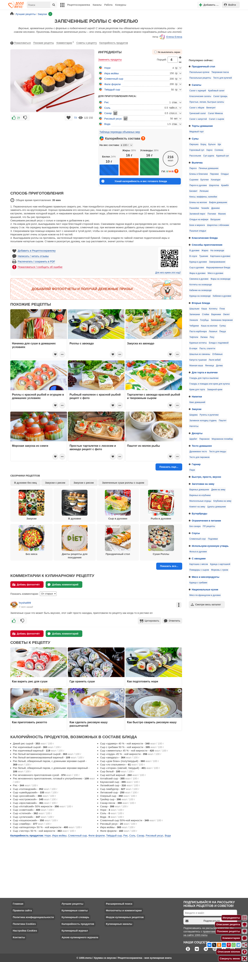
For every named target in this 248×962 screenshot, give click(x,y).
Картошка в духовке (220, 256)
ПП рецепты (209, 526)
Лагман (204, 337)
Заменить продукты (110, 59)
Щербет (193, 439)
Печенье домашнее (208, 168)
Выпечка (197, 162)
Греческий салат (197, 113)
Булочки (204, 179)
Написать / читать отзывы (33, 256)
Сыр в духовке (196, 267)
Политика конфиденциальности (33, 916)
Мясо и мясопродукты (205, 577)
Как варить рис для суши (30, 681)
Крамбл (225, 185)
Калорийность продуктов (113, 43)
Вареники (216, 314)
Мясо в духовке (215, 273)
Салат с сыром (216, 119)
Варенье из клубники (200, 495)
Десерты (197, 433)
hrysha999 (25, 602)
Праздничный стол (203, 66)
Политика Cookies (24, 923)
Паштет (222, 420)
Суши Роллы (161, 540)
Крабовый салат (216, 90)
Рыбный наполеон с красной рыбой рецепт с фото (95, 396)
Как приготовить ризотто (29, 721)
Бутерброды (199, 513)
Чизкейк (205, 208)
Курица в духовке (198, 262)
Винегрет (210, 107)
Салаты (196, 85)
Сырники (193, 179)
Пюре (192, 470)
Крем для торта (197, 389)
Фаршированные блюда (218, 267)
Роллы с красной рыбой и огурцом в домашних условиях (38, 396)
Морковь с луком (219, 570)
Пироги (193, 168)
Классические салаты (200, 96)
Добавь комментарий (63, 584)
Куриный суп (222, 156)
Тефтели (193, 337)
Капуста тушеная (198, 360)
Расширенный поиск (119, 903)
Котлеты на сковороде (200, 284)
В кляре (193, 348)
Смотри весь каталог (206, 604)
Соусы (196, 533)
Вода (107, 123)
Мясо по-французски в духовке (205, 595)
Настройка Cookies (25, 930)
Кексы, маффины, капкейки (203, 197)
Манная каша (196, 365)
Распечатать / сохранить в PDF (36, 261)
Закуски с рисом (55, 482)
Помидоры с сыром (199, 570)
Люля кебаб (215, 360)
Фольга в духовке (198, 551)
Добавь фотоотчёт (26, 584)
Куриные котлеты (198, 343)
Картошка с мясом (198, 564)
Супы (195, 138)
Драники (215, 208)
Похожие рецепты (43, 43)
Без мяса (31, 540)
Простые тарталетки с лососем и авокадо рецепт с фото (93, 447)
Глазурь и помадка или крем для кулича (209, 384)
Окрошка (193, 144)
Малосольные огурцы (200, 501)
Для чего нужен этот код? (168, 272)
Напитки (197, 396)
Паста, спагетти (207, 348)
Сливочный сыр (113, 78)
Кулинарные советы (74, 910)
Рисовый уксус (113, 118)
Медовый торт (196, 131)
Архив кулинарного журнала (79, 936)
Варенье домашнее (199, 489)
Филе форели (112, 84)
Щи (219, 144)
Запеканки (194, 314)
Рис (106, 102)
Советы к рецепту (86, 43)
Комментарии (65, 42)
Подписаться (202, 920)
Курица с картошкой (220, 564)
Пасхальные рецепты (200, 78)
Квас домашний (197, 402)
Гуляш (223, 326)
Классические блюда (205, 238)
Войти (230, 4)
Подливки (213, 539)
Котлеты (213, 309)
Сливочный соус (197, 539)
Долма (219, 365)
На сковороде (217, 250)
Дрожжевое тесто (198, 451)
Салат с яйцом (196, 107)
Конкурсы (120, 4)
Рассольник (195, 156)
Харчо (209, 150)
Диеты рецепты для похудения (74, 542)
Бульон (212, 144)
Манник (222, 214)
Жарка (205, 250)
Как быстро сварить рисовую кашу (152, 721)
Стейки (205, 314)
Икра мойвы (111, 73)
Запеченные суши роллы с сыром (123, 482)
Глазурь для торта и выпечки (203, 378)
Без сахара (195, 526)
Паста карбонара (198, 331)
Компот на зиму (197, 506)
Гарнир (196, 464)
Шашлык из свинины (199, 354)
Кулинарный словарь (75, 916)
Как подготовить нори (142, 681)
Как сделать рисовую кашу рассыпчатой (89, 723)
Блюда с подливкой (219, 343)
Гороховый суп (196, 150)
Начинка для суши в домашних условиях (34, 345)
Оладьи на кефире (198, 219)
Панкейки (194, 208)
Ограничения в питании (206, 520)
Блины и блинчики (198, 174)
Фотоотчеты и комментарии (124, 910)
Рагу (212, 337)
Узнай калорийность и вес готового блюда (134, 181)
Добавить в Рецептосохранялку (37, 250)
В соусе (193, 256)
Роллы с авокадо (82, 343)
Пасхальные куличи (199, 72)
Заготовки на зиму (203, 484)
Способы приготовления (207, 244)
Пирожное (204, 439)
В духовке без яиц (25, 482)
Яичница (209, 365)
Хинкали (193, 320)
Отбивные (217, 354)
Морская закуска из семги (30, 445)
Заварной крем (214, 389)
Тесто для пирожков (199, 457)
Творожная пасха (220, 72)
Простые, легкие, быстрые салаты (206, 102)
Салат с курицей (197, 90)
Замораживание (217, 262)
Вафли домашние (218, 202)
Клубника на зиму (222, 501)
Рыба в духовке (161, 505)
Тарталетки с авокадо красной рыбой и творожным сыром (153, 396)
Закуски (197, 409)
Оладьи (225, 174)
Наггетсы (194, 426)
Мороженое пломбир (222, 439)
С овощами (199, 558)
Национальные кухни (205, 589)
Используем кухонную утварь (210, 546)
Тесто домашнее (202, 445)
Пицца (222, 331)
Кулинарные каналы (119, 923)
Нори (107, 67)
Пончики (212, 214)
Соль (107, 107)
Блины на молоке (198, 202)
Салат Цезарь (220, 96)
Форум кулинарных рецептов (125, 916)
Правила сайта (22, 910)
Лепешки (204, 191)
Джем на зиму (218, 489)
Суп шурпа (208, 156)
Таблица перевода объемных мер (120, 131)
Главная (18, 903)
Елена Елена (170, 37)
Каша (204, 309)
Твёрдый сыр (112, 89)
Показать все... (169, 566)
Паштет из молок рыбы (143, 445)
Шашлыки (194, 309)
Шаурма (193, 415)
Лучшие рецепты (72, 903)
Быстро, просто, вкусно (206, 476)
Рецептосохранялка (78, 4)
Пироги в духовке (198, 185)
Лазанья (213, 331)
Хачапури (215, 179)
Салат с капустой (198, 119)
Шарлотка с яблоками (218, 225)
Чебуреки (194, 326)
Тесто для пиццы (217, 451)
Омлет (226, 314)
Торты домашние (202, 126)
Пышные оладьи (197, 231)
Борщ (203, 144)
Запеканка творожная (222, 320)
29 (18, 117)
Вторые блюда (201, 303)
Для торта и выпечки (205, 372)
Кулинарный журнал (74, 930)
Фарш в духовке (197, 273)
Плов (222, 309)
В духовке (194, 250)
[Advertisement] (212, 33)
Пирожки (214, 174)
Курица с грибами (198, 582)
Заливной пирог (197, 214)
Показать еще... (168, 466)
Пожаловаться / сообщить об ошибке (40, 266)
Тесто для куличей (222, 78)
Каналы (97, 4)
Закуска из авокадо (140, 343)
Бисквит (193, 191)
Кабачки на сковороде (200, 290)
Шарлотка (214, 185)
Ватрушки (215, 219)
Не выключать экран (167, 52)
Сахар (108, 113)
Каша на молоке (209, 326)
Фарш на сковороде (220, 279)
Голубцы (204, 320)
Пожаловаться (20, 43)
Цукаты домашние (216, 506)
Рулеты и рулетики (209, 415)
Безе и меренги (197, 225)
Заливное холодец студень (203, 420)
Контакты (19, 936)
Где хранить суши (82, 681)
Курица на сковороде (200, 296)
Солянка (219, 150)
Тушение (203, 256)
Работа (108, 4)
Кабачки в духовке (222, 296)
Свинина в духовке (199, 279)
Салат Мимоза (215, 113)
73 (75, 117)
